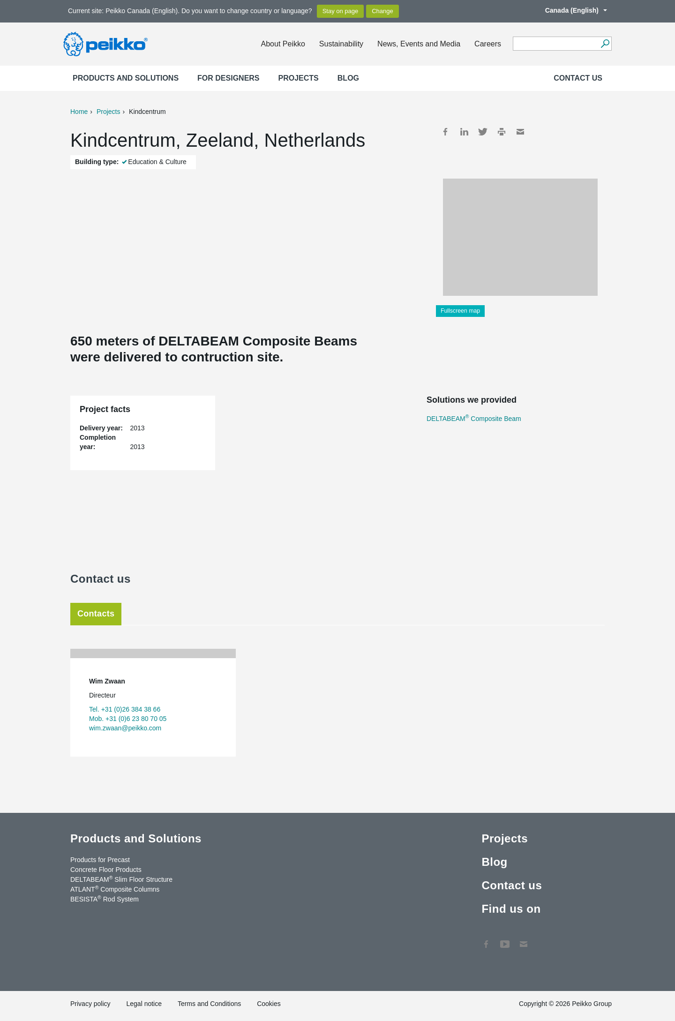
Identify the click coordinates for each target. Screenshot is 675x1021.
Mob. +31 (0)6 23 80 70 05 (127, 718)
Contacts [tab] (95, 613)
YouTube (505, 939)
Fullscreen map (460, 311)
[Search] (605, 43)
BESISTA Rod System (104, 898)
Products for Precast (100, 859)
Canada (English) (571, 10)
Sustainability (341, 44)
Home (79, 111)
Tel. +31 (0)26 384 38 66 (124, 709)
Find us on (510, 908)
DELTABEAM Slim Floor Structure (121, 879)
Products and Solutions (126, 78)
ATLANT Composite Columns (114, 889)
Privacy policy (90, 1003)
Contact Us (523, 939)
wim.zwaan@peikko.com (125, 728)
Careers (487, 44)
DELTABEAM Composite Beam (474, 418)
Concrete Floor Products (106, 869)
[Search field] (555, 44)
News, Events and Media (418, 44)
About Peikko (283, 44)
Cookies (269, 1003)
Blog (348, 78)
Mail (520, 131)
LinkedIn (464, 131)
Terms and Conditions (209, 1003)
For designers (228, 78)
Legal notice (144, 1003)
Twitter (483, 131)
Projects (298, 78)
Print (501, 131)
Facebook (445, 131)
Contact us (578, 78)
